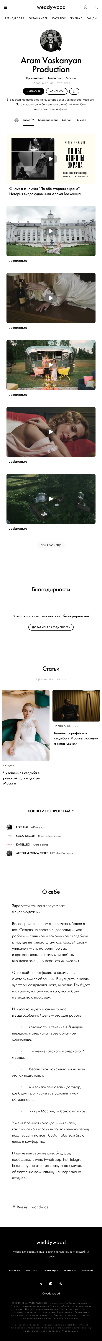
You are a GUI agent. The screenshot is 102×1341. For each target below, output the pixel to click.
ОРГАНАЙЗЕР (38, 18)
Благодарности (44, 120)
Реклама (15, 1270)
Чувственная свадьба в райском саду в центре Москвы (21, 778)
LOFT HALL (23, 827)
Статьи (64, 120)
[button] (96, 8)
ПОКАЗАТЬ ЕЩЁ (51, 545)
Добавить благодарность (51, 627)
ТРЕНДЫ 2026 (14, 18)
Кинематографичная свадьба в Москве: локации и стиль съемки (76, 738)
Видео (24, 120)
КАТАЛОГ (59, 18)
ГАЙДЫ (92, 18)
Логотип (87, 1270)
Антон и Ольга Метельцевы (37, 853)
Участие (31, 1270)
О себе (78, 120)
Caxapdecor (25, 836)
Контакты (57, 91)
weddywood (51, 1242)
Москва (71, 78)
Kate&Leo (23, 844)
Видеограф (55, 78)
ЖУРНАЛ (76, 18)
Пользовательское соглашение (29, 1306)
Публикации (50, 1270)
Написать (34, 91)
